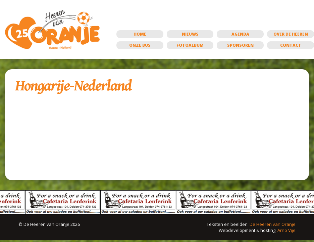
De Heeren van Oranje (273, 224)
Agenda (240, 34)
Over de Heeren (290, 34)
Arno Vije (286, 230)
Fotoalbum (190, 45)
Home (140, 34)
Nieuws (190, 34)
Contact (290, 45)
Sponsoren (240, 45)
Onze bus (140, 45)
